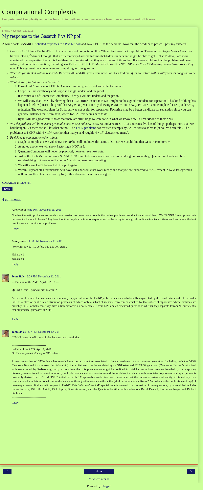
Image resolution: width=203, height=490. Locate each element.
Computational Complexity (39, 11)
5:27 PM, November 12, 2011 (44, 331)
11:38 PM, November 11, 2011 (45, 241)
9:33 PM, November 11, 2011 (44, 209)
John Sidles (19, 276)
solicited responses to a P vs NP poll (58, 44)
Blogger (105, 486)
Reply (15, 228)
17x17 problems (86, 128)
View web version (99, 479)
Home (99, 471)
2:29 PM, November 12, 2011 (44, 276)
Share (7, 189)
